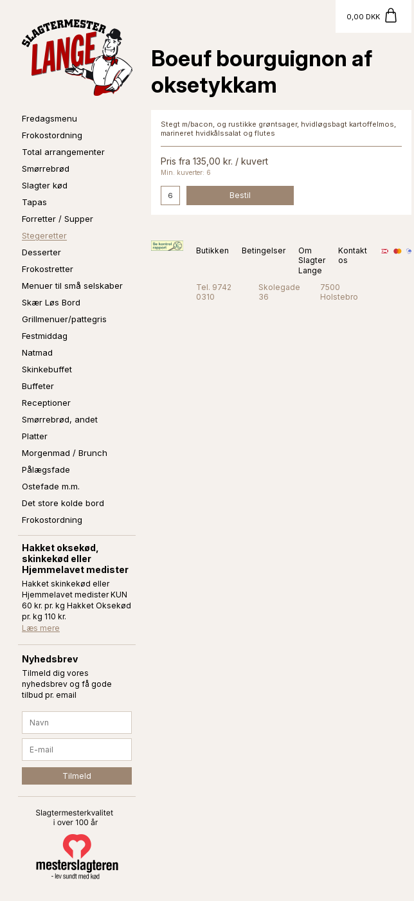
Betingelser (263, 250)
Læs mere (41, 628)
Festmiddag (45, 336)
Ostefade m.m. (51, 486)
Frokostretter (47, 269)
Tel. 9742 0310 (213, 292)
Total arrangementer (63, 152)
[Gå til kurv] (373, 16)
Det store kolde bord (63, 503)
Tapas (34, 202)
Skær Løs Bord (51, 302)
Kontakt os (352, 256)
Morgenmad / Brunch (64, 453)
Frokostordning (52, 135)
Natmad (37, 352)
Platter (35, 436)
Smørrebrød (45, 168)
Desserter (41, 252)
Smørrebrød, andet (60, 419)
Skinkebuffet (47, 369)
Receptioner (46, 402)
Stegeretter (44, 235)
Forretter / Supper (57, 219)
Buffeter (38, 386)
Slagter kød (45, 185)
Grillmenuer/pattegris (64, 319)
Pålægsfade (46, 469)
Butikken (212, 250)
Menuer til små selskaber (72, 285)
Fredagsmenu (49, 118)
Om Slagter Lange (311, 260)
